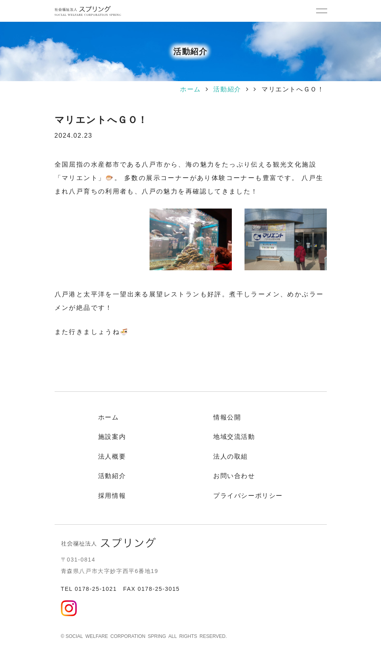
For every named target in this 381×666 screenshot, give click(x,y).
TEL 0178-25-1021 (89, 589)
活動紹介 (227, 89)
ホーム (190, 89)
